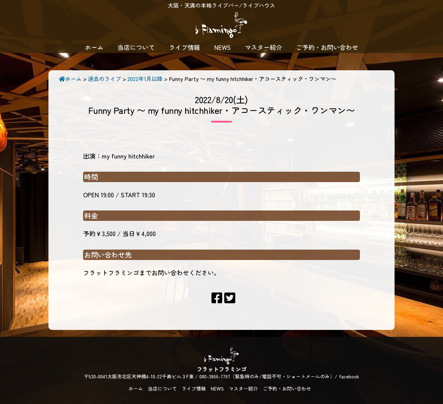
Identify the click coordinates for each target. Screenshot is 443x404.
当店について (136, 47)
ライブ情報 (184, 47)
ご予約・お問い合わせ (327, 47)
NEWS (222, 47)
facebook (349, 376)
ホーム (94, 47)
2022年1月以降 (145, 78)
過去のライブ (104, 78)
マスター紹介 (263, 47)
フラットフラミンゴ (221, 26)
